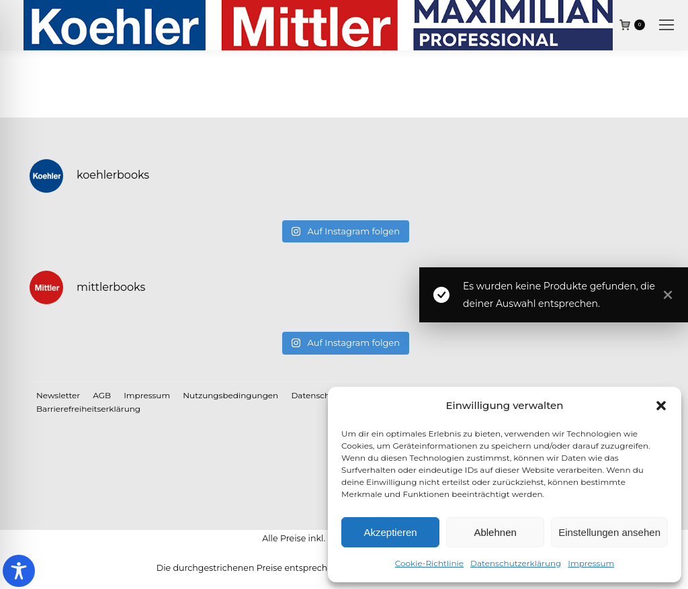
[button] (661, 405)
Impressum (591, 563)
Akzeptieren (390, 532)
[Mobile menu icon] (666, 25)
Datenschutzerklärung (515, 563)
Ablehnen (495, 532)
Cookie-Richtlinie (429, 563)
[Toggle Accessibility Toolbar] (18, 570)
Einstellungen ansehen (609, 532)
